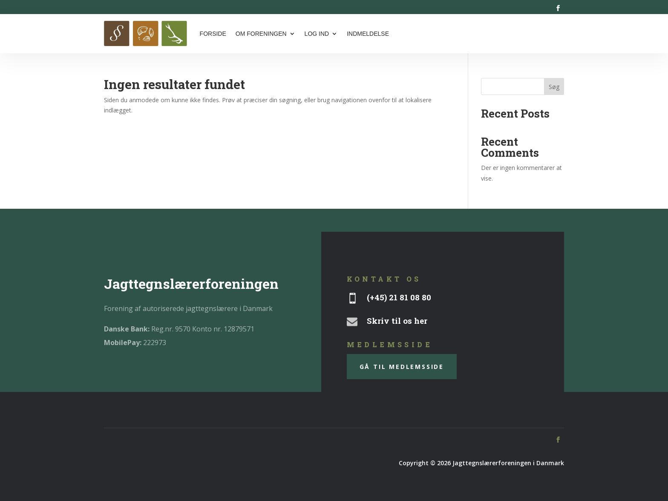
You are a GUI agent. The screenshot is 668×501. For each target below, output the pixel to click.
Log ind (317, 33)
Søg (554, 87)
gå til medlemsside (402, 367)
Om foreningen (261, 33)
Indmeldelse (368, 33)
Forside (213, 33)
